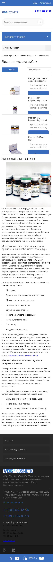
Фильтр (9, 70)
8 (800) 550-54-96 (43, 11)
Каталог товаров (26, 36)
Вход (35, 3)
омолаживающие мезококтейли (23, 355)
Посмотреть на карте (13, 502)
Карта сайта (9, 540)
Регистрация (45, 3)
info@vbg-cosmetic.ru (15, 522)
